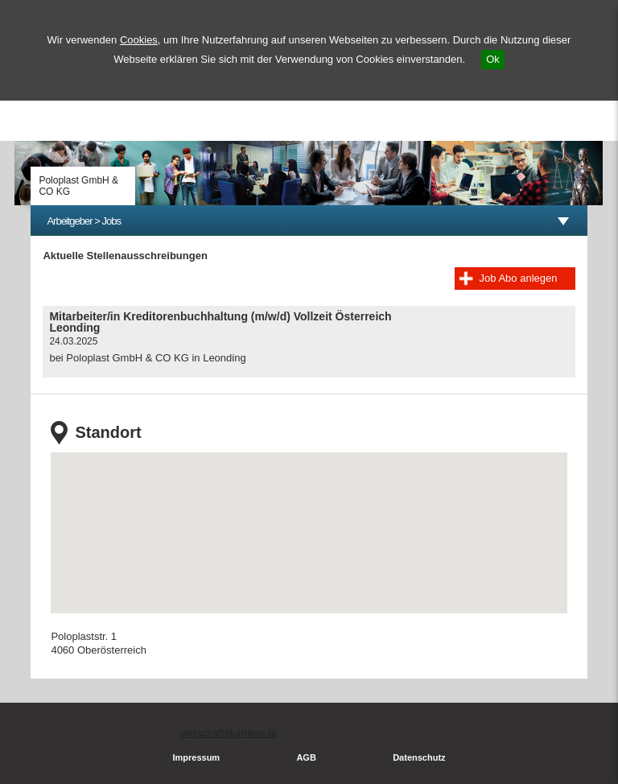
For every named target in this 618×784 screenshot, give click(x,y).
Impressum (196, 757)
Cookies (139, 40)
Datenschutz (419, 757)
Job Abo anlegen (519, 278)
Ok (493, 59)
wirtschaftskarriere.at (228, 733)
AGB (305, 757)
